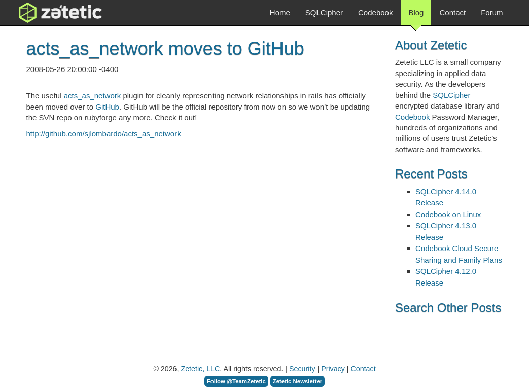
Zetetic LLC (49, 13)
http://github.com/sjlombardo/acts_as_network (103, 133)
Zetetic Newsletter (298, 381)
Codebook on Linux (448, 214)
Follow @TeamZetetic (236, 381)
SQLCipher (324, 12)
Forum (492, 12)
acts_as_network (92, 95)
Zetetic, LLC (200, 369)
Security (302, 369)
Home (280, 12)
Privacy (333, 369)
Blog (416, 16)
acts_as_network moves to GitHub (165, 48)
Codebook (375, 12)
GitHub (107, 106)
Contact (452, 12)
